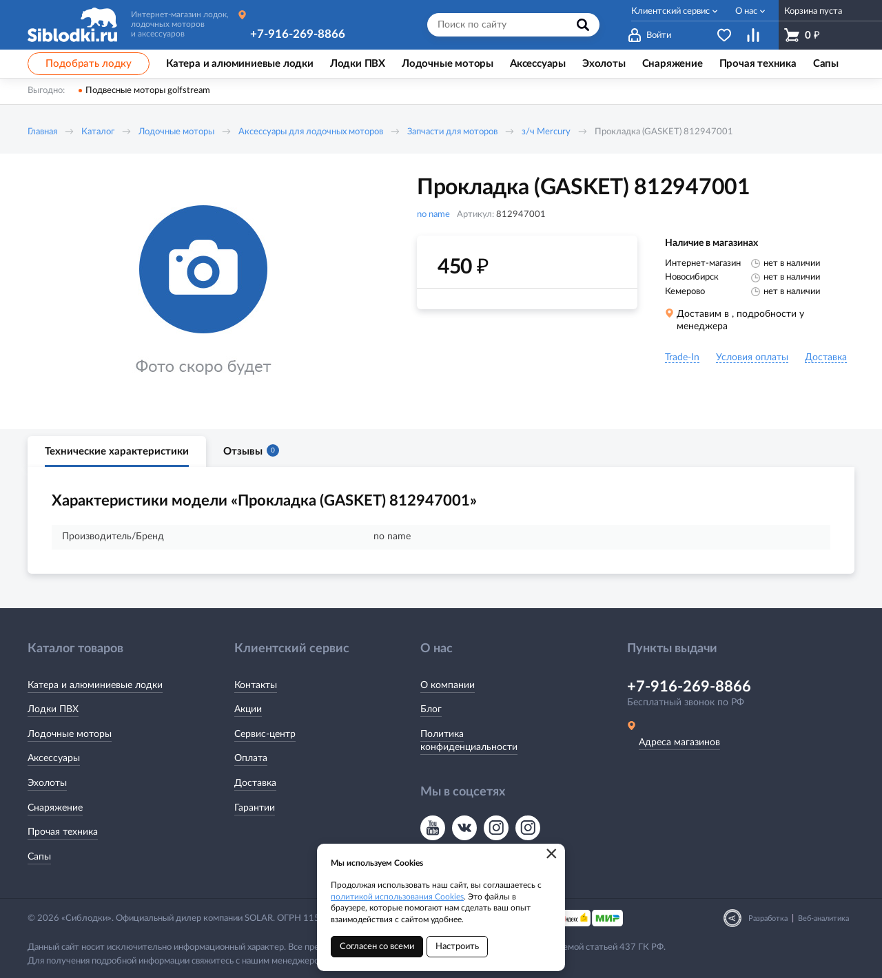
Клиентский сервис (670, 11)
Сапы (39, 857)
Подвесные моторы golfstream (147, 90)
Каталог (97, 131)
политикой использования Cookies (397, 897)
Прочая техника (63, 832)
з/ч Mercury (546, 131)
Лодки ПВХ (53, 709)
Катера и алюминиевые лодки (95, 685)
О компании (447, 685)
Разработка (768, 918)
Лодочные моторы (176, 131)
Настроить (457, 946)
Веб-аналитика (823, 918)
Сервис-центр (265, 734)
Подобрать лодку (88, 64)
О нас (746, 11)
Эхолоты (47, 783)
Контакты (255, 685)
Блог (431, 709)
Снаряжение (55, 808)
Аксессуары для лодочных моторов (310, 131)
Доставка (255, 783)
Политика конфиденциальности (468, 741)
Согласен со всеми (377, 946)
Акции (248, 709)
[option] (203, 291)
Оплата (250, 758)
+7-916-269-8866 (297, 34)
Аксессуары (54, 758)
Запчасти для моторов (452, 131)
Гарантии (254, 808)
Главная (42, 131)
